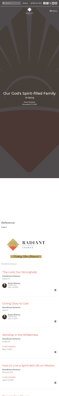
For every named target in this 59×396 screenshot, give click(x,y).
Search (25, 3)
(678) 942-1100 (36, 3)
